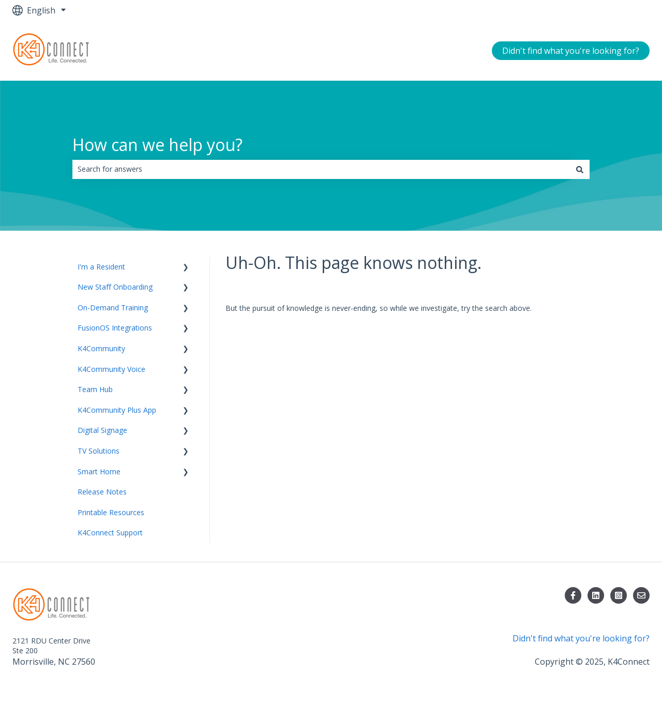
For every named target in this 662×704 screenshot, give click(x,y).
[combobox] (321, 169)
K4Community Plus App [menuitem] (117, 410)
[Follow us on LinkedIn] (596, 595)
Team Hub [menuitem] (95, 389)
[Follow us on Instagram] (618, 595)
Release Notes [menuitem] (102, 492)
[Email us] (641, 595)
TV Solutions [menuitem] (98, 451)
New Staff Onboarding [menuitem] (115, 287)
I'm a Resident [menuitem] (101, 267)
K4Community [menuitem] (101, 348)
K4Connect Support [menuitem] (110, 532)
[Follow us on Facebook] (573, 595)
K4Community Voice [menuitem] (111, 369)
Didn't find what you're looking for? (570, 50)
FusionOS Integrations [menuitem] (115, 328)
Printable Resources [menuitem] (111, 512)
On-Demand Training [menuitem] (113, 307)
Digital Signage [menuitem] (102, 430)
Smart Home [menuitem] (99, 471)
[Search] (580, 169)
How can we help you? (157, 144)
